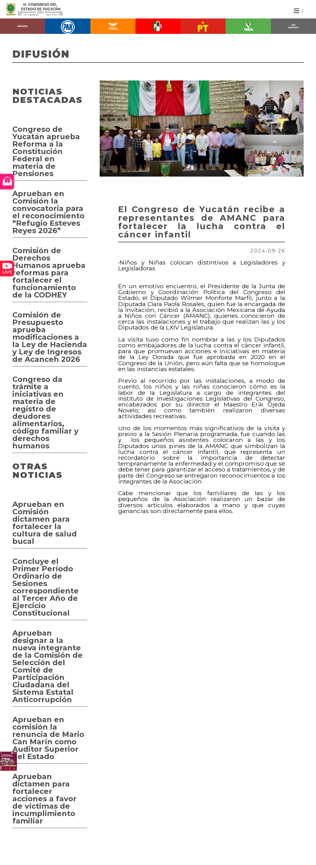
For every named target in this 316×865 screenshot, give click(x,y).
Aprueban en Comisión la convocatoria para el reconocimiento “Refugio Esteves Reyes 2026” (48, 212)
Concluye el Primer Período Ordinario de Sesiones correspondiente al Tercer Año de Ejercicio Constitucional (45, 587)
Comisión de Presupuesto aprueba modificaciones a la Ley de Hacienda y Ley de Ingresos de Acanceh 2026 (49, 337)
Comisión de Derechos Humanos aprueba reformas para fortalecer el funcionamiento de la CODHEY (48, 272)
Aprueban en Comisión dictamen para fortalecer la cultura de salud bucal (44, 523)
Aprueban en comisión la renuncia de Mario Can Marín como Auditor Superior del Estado (48, 738)
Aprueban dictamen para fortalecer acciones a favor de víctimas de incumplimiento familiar (44, 798)
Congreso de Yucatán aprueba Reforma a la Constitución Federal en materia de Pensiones (46, 151)
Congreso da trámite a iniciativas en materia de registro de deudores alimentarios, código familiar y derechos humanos (45, 412)
